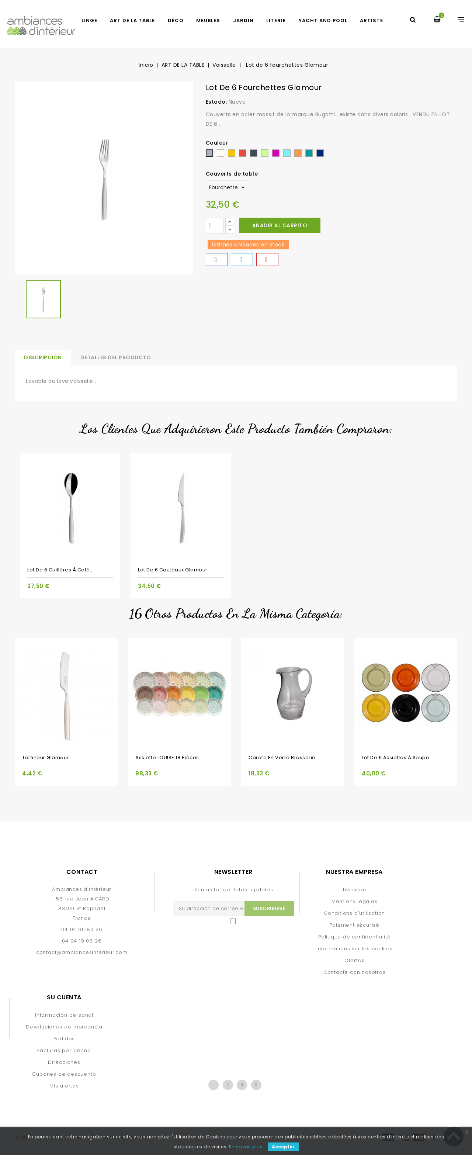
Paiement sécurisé (354, 925)
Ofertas (354, 960)
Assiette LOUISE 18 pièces (167, 757)
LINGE (89, 20)
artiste (371, 20)
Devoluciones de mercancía (64, 1026)
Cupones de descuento (64, 1074)
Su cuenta (64, 997)
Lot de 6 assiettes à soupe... (397, 757)
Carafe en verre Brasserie (282, 757)
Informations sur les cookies (354, 948)
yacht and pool (323, 20)
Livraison (354, 889)
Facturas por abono (64, 1050)
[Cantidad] (214, 226)
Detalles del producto (115, 357)
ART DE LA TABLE (132, 20)
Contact (82, 872)
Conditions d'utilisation (354, 913)
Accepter (283, 1147)
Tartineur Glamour (45, 757)
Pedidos (64, 1038)
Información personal (64, 1015)
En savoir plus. (246, 1147)
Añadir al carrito (280, 225)
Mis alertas (64, 1085)
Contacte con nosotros (354, 972)
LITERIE (276, 20)
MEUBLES (208, 20)
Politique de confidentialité (354, 936)
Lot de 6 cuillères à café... (60, 569)
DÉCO (176, 20)
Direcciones (64, 1062)
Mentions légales (355, 901)
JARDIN (243, 20)
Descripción (43, 357)
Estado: (216, 102)
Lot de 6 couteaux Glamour (173, 569)
